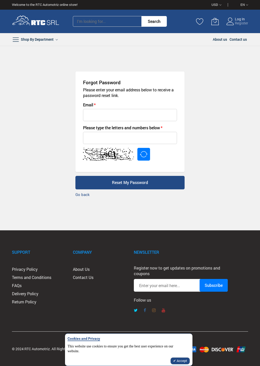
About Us (81, 269)
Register (241, 23)
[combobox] (107, 21)
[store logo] (36, 21)
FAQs (17, 285)
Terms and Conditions (31, 277)
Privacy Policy (25, 269)
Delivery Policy (25, 293)
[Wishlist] (200, 21)
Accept (181, 360)
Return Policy (24, 301)
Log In (240, 19)
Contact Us (83, 277)
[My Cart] (215, 21)
